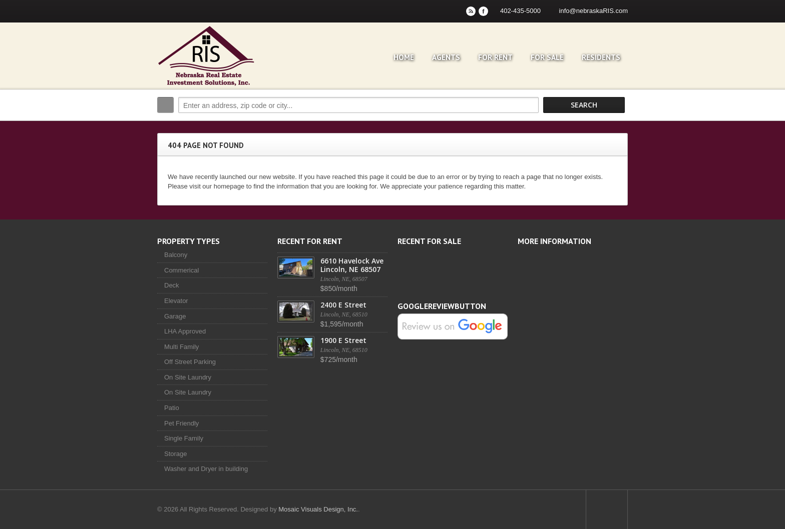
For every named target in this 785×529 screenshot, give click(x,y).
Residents (601, 57)
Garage (175, 316)
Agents (446, 57)
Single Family (183, 438)
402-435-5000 (520, 10)
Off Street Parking (190, 362)
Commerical (181, 270)
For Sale (547, 57)
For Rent (495, 57)
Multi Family (181, 346)
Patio (171, 408)
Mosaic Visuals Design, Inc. (318, 509)
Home (404, 57)
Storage (175, 454)
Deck (171, 285)
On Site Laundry (187, 377)
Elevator (176, 300)
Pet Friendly (181, 423)
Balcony (175, 254)
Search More (616, 126)
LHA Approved (185, 331)
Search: (165, 105)
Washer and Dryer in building (206, 468)
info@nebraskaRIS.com (593, 10)
